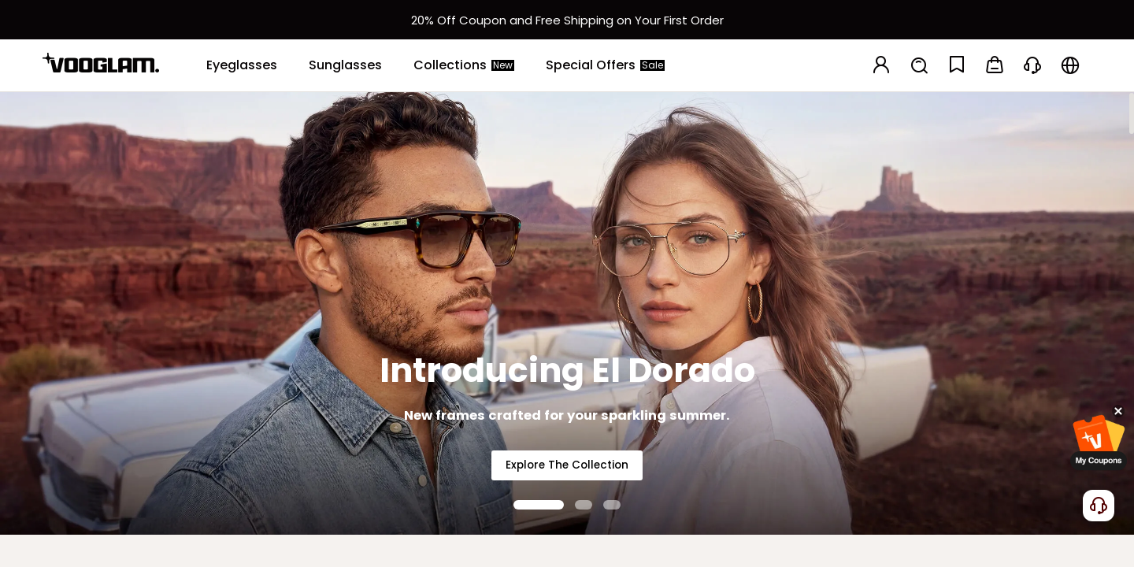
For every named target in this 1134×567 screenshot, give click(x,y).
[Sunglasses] (345, 65)
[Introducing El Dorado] (567, 313)
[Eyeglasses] (242, 65)
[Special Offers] (605, 65)
